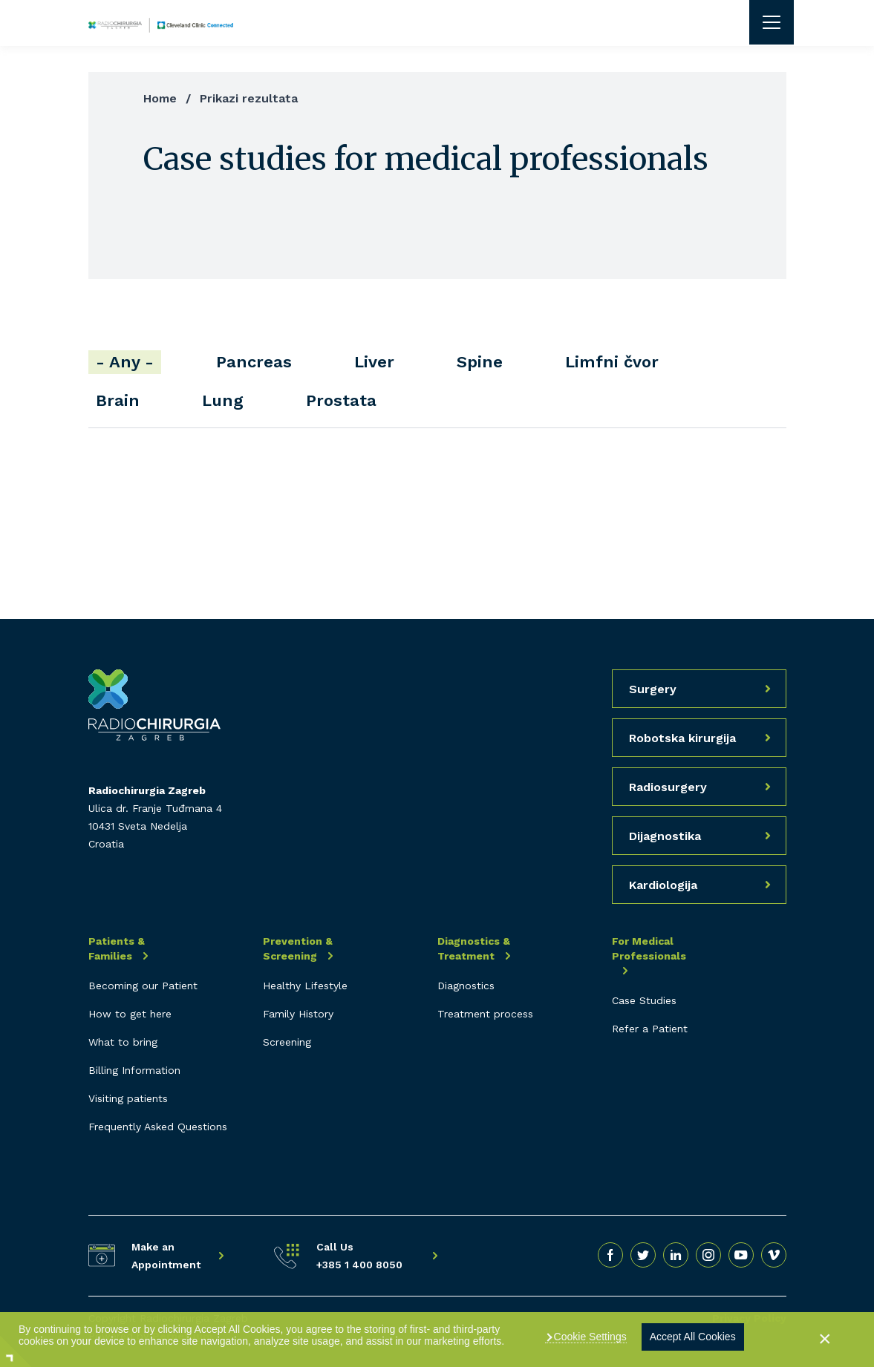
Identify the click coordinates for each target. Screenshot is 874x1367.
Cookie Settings (589, 1337)
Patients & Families (116, 948)
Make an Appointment (165, 1256)
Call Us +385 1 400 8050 (359, 1256)
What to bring (122, 1042)
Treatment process (485, 1014)
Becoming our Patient (143, 985)
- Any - (125, 362)
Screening (287, 1042)
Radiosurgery (668, 787)
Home (160, 98)
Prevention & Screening (298, 948)
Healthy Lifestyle (305, 985)
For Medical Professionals (649, 948)
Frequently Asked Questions (157, 1126)
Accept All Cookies (693, 1337)
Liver (374, 362)
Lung (223, 400)
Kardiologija (663, 885)
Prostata (341, 400)
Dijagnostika (665, 836)
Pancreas (254, 362)
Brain (118, 400)
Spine (480, 362)
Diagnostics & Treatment (473, 948)
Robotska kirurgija (682, 738)
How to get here (130, 1014)
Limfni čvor (612, 362)
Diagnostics (466, 985)
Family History (298, 1014)
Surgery (652, 689)
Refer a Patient (650, 1029)
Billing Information (134, 1070)
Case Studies (644, 1000)
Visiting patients (128, 1098)
